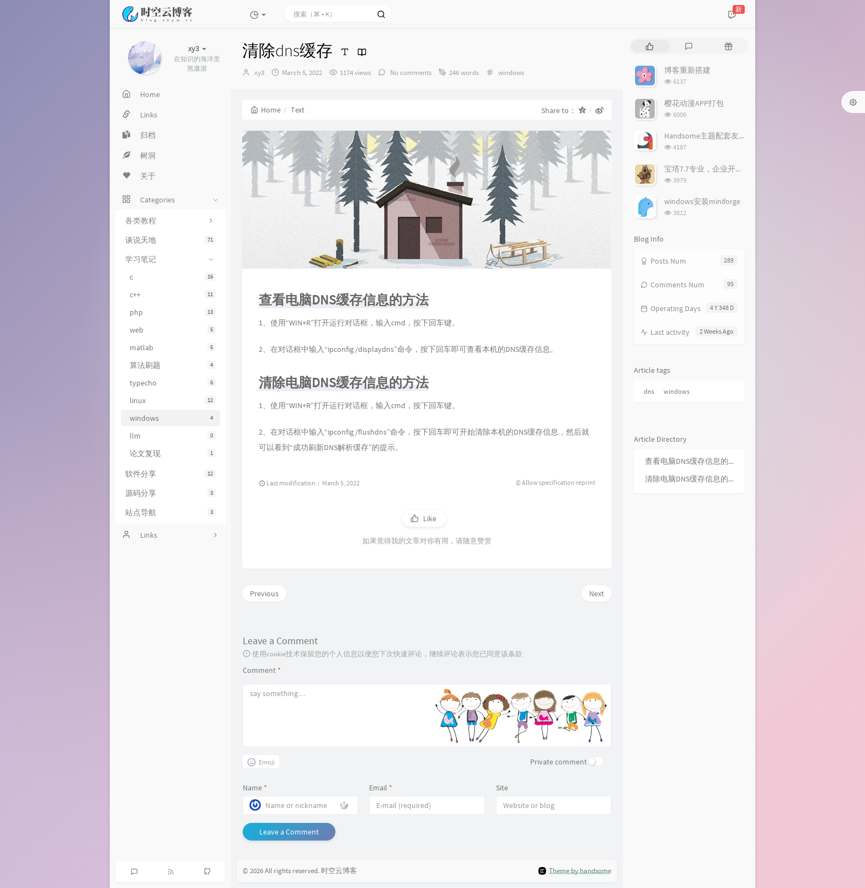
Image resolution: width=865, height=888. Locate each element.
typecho (173, 383)
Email (380, 788)
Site (502, 788)
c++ (173, 294)
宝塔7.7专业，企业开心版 (707, 169)
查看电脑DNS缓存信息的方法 (692, 461)
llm (173, 436)
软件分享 (170, 474)
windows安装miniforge (702, 201)
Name (255, 788)
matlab (173, 347)
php (173, 312)
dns (649, 391)
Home (265, 110)
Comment (262, 670)
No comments (409, 72)
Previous (264, 593)
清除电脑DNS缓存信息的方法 (692, 479)
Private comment (558, 762)
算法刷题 (173, 365)
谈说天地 (170, 240)
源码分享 (170, 493)
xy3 (259, 72)
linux (173, 400)
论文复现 (173, 453)
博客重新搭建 (687, 70)
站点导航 (170, 512)
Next (596, 593)
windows (173, 418)
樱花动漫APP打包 (694, 103)
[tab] (649, 46)
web (173, 330)
